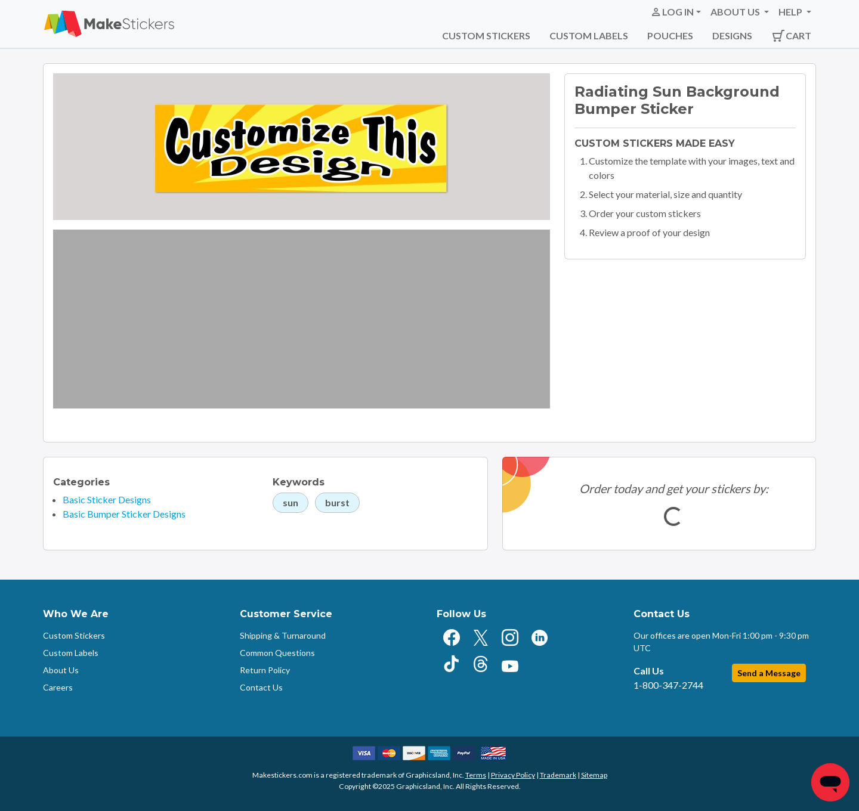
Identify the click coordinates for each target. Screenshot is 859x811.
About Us (61, 670)
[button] (675, 12)
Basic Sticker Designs (107, 499)
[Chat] (830, 782)
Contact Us (261, 687)
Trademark (558, 774)
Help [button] (791, 11)
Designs (732, 35)
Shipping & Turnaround (283, 635)
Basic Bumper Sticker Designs (124, 513)
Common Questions (277, 653)
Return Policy (265, 670)
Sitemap (594, 774)
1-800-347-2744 (668, 685)
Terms (475, 774)
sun (290, 502)
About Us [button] (736, 11)
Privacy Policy (513, 774)
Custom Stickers (486, 35)
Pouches (670, 35)
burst (337, 502)
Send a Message (769, 673)
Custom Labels (588, 35)
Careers (58, 687)
